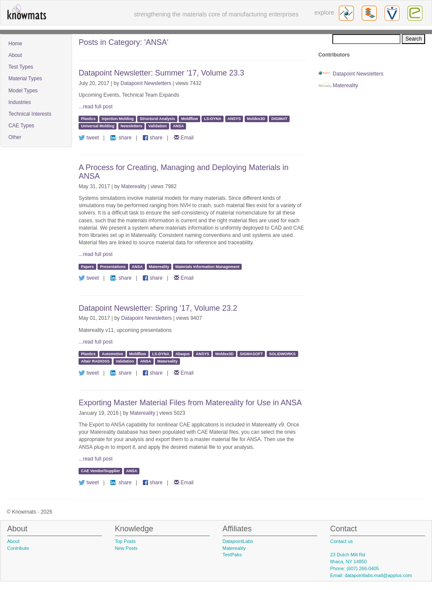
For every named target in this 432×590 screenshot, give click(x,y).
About (15, 55)
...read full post (96, 107)
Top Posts (125, 541)
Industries (20, 102)
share (121, 138)
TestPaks (232, 554)
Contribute (18, 548)
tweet (89, 138)
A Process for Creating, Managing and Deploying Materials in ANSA (183, 171)
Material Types (25, 79)
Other (15, 137)
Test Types (21, 67)
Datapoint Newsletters (145, 83)
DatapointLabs (238, 541)
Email (183, 138)
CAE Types (22, 126)
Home (15, 44)
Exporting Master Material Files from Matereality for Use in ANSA (190, 402)
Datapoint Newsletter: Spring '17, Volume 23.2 (158, 308)
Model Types (23, 91)
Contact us (341, 541)
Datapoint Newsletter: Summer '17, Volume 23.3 (161, 73)
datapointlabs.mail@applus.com (378, 575)
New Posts (126, 548)
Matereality (134, 186)
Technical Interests (30, 114)
